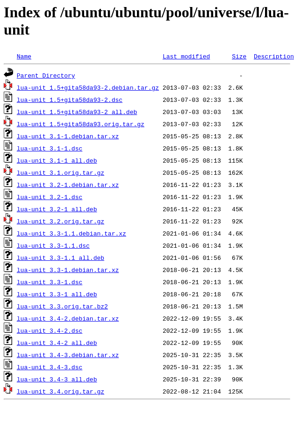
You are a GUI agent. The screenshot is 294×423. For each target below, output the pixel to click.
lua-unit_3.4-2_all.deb (57, 342)
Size (239, 56)
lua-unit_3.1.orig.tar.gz (60, 172)
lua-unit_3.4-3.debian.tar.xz (68, 355)
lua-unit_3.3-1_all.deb (57, 294)
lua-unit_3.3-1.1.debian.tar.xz (71, 233)
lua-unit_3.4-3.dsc (49, 367)
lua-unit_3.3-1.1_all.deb (60, 257)
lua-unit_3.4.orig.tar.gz (60, 391)
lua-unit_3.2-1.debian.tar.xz (68, 184)
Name (24, 56)
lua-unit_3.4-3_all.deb (57, 379)
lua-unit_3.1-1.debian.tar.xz (68, 136)
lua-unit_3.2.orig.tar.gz (60, 221)
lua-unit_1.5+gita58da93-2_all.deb (77, 112)
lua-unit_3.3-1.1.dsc (53, 245)
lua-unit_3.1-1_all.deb (57, 160)
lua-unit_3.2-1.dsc (49, 197)
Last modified (186, 56)
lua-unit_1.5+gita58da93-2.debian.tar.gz (88, 87)
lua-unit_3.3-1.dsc (49, 282)
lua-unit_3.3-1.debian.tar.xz (68, 269)
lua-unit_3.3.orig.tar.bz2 (62, 306)
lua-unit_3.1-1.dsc (49, 148)
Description (274, 56)
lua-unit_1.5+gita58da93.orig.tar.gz (80, 124)
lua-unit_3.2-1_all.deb (57, 209)
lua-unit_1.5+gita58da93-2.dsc (69, 99)
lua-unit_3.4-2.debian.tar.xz (68, 318)
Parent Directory (46, 75)
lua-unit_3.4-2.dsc (49, 330)
